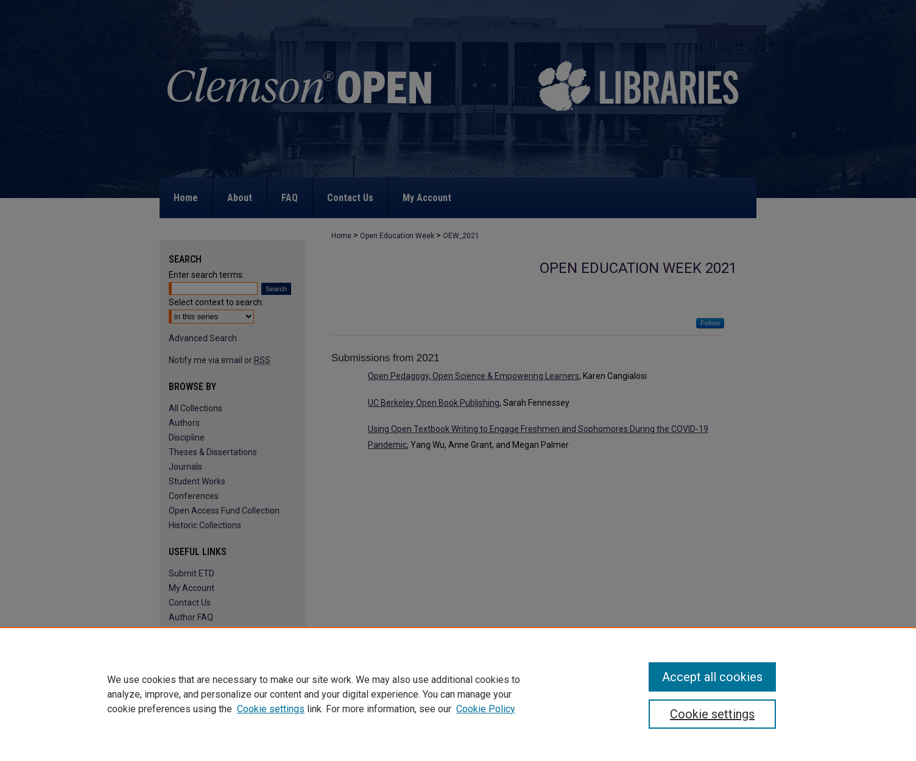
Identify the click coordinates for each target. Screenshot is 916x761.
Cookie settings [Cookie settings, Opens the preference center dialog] (712, 714)
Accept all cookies (712, 677)
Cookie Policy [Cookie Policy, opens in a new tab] (485, 709)
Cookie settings (271, 709)
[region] (458, 694)
